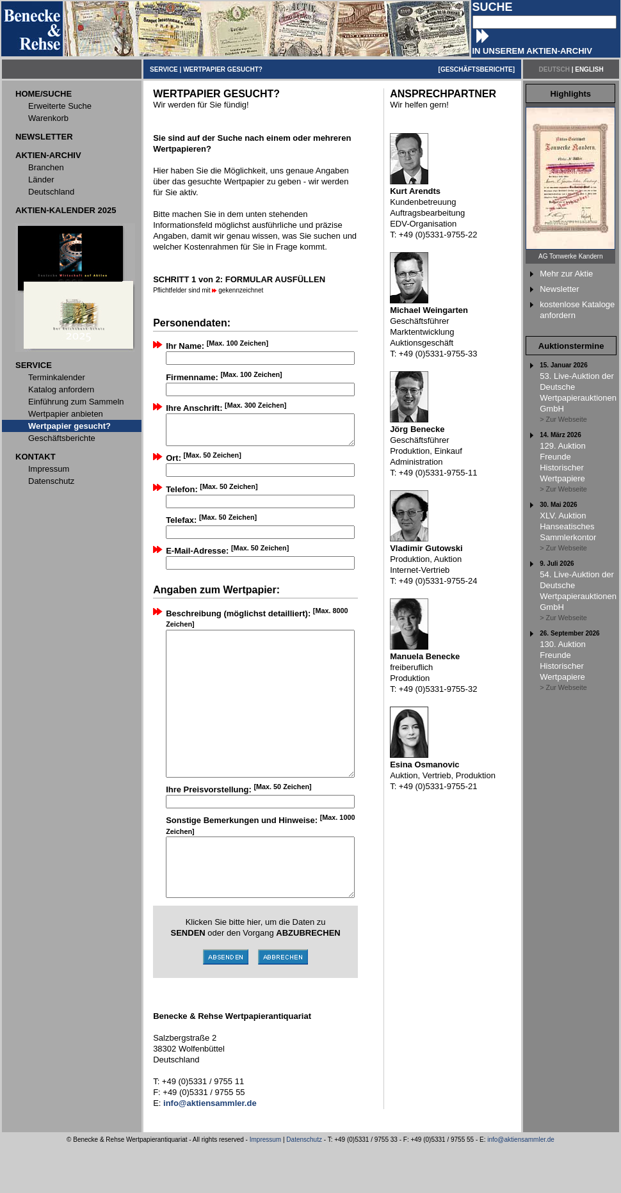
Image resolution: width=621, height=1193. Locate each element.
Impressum (265, 1185)
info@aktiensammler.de (520, 1185)
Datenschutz (304, 1185)
